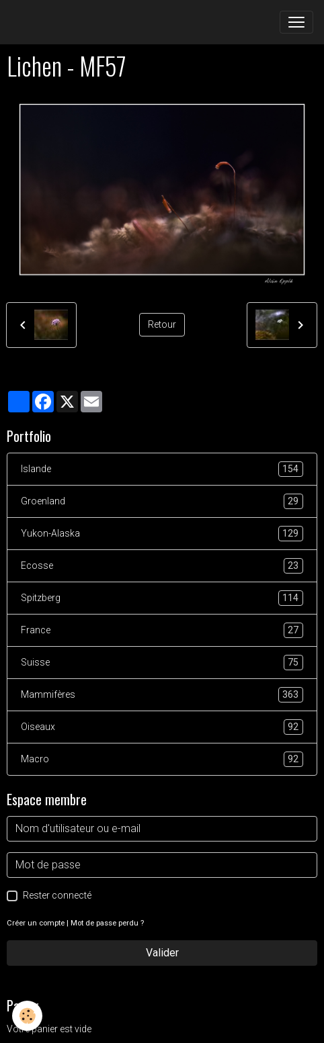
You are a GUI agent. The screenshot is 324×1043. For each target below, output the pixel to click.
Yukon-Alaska (162, 533)
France (162, 630)
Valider (162, 952)
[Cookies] (27, 1016)
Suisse (162, 662)
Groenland (162, 501)
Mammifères (162, 694)
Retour (162, 324)
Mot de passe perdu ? (107, 923)
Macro (162, 759)
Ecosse (162, 566)
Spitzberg (162, 598)
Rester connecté (57, 895)
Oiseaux (162, 727)
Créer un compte (36, 923)
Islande (162, 469)
